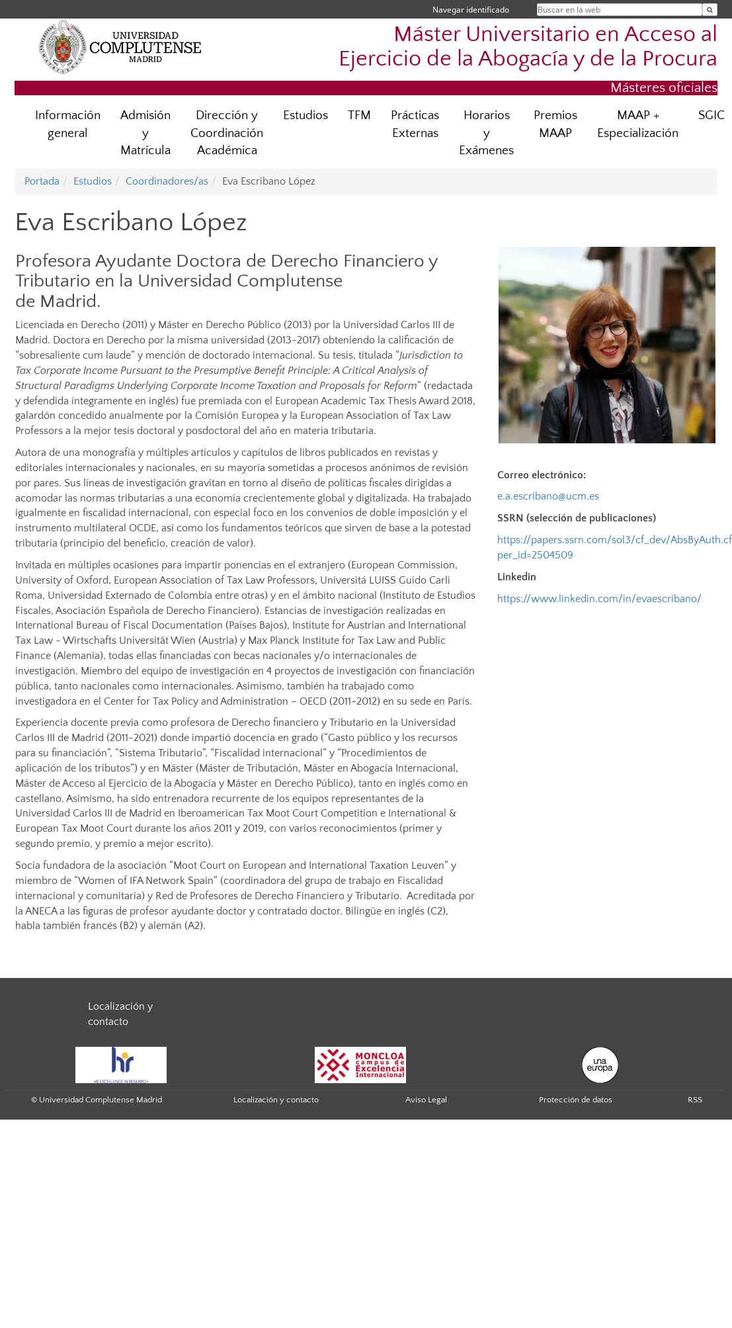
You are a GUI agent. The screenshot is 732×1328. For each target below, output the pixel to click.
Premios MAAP (555, 124)
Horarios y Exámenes (486, 133)
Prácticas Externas (415, 124)
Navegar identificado (470, 9)
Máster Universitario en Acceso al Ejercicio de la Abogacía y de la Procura (528, 46)
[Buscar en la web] (709, 9)
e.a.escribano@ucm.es (548, 496)
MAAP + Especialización (637, 124)
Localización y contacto (276, 1099)
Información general (68, 124)
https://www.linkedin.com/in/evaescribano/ (599, 599)
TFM (359, 115)
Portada (42, 181)
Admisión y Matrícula (145, 133)
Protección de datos (575, 1099)
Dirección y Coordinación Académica (226, 133)
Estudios (305, 115)
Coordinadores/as (167, 181)
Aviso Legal (426, 1099)
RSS (695, 1099)
